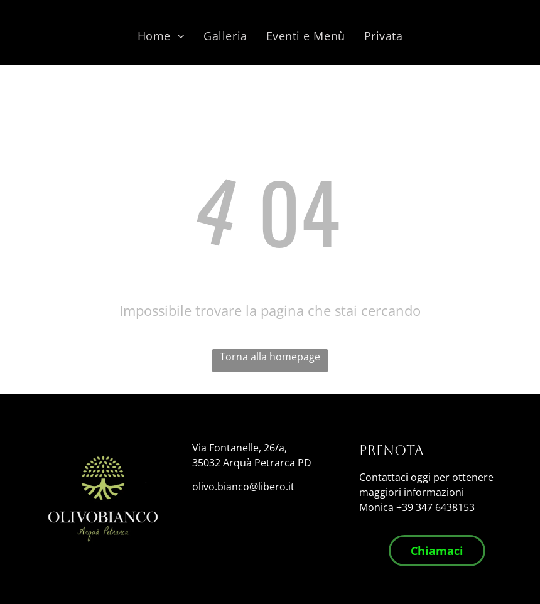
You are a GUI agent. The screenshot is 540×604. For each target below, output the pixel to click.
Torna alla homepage (270, 357)
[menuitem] (161, 35)
